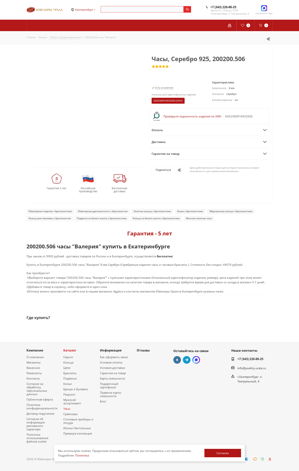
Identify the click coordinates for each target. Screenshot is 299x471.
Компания (35, 350)
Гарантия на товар (113, 373)
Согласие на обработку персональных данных (37, 389)
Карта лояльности (112, 378)
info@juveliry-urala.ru (251, 368)
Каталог (69, 350)
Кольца (68, 362)
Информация (110, 350)
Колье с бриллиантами (190, 211)
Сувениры (70, 414)
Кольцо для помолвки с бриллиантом (50, 218)
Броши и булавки (75, 389)
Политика (82, 455)
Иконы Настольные (77, 428)
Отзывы (143, 350)
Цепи (67, 368)
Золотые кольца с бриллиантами (152, 211)
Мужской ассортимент (72, 401)
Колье (67, 384)
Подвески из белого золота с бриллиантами (102, 218)
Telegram (186, 360)
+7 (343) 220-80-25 (223, 7)
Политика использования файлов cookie (37, 438)
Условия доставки (112, 368)
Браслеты (69, 373)
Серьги (68, 357)
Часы (66, 408)
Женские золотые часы (199, 218)
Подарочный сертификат (109, 385)
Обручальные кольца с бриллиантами (230, 211)
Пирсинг (69, 394)
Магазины (34, 362)
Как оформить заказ (114, 357)
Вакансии (33, 368)
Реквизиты (34, 373)
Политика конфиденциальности (42, 406)
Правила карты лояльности (110, 394)
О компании (35, 357)
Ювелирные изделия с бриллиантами (50, 211)
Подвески (70, 378)
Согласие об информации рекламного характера (36, 424)
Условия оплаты (111, 362)
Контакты (33, 378)
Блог (103, 401)
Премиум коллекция (77, 433)
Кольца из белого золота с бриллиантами (156, 218)
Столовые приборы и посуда (78, 421)
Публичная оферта (40, 399)
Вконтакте (177, 360)
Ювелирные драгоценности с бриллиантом (103, 211)
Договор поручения (40, 413)
